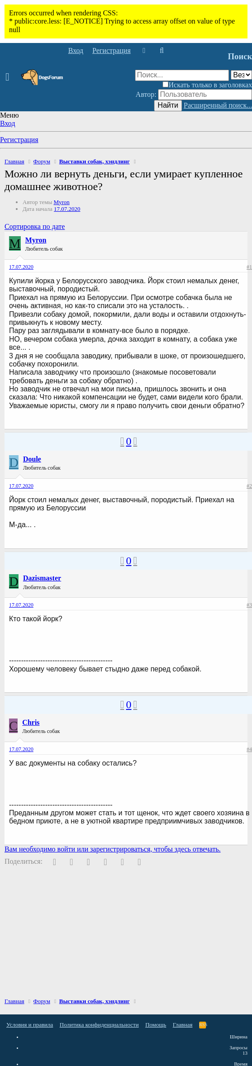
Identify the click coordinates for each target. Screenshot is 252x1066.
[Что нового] (144, 50)
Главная (183, 1024)
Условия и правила (29, 1024)
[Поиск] (161, 50)
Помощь (155, 1024)
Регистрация (19, 139)
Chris (30, 722)
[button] (10, 77)
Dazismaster (42, 578)
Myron (62, 202)
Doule (32, 459)
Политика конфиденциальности (99, 1024)
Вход (7, 123)
